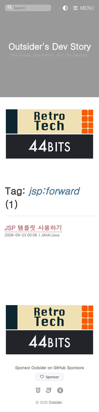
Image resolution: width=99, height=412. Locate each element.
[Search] (28, 8)
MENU (83, 7)
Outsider (55, 402)
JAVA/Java (50, 234)
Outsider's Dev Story (49, 46)
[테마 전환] (65, 7)
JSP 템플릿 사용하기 (33, 227)
